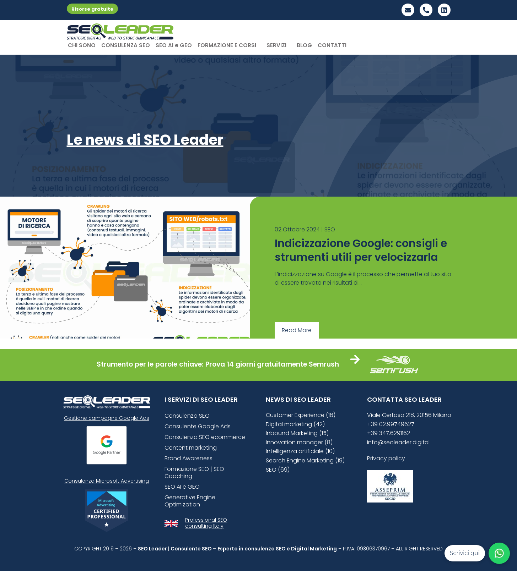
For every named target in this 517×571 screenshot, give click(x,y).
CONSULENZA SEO (125, 45)
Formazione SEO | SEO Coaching (194, 472)
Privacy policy (386, 458)
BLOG (304, 45)
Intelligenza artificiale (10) (300, 451)
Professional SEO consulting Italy (206, 522)
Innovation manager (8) (299, 442)
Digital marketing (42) (295, 424)
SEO (329, 229)
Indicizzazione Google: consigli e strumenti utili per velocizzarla (361, 250)
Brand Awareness (188, 458)
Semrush (324, 364)
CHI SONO (82, 45)
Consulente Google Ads (198, 426)
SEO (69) (278, 470)
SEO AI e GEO (174, 45)
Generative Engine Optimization (190, 501)
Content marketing (191, 448)
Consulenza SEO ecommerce (205, 437)
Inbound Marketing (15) (297, 433)
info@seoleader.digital (398, 442)
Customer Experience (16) (300, 415)
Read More (297, 330)
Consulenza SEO (187, 416)
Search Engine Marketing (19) (305, 460)
